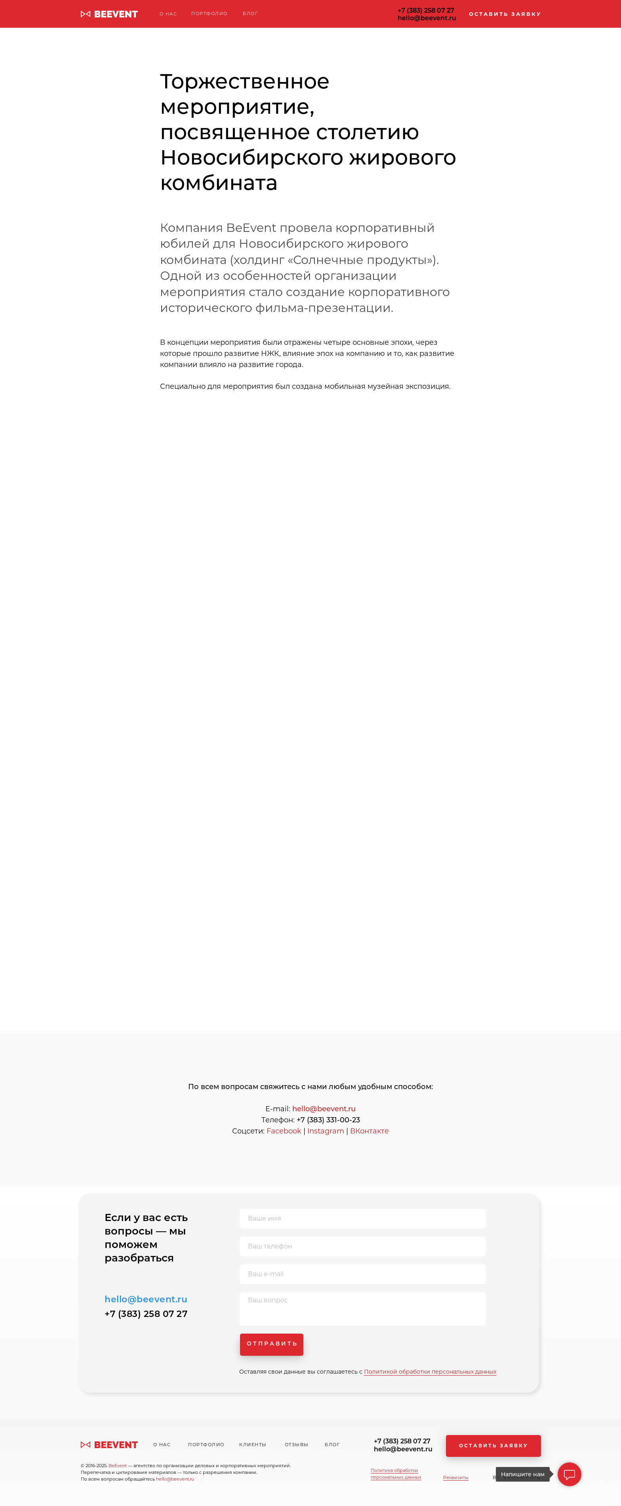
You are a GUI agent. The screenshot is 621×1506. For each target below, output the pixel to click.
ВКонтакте (369, 1131)
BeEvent (118, 1465)
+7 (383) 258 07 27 (426, 10)
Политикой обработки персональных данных (430, 1371)
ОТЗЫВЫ (297, 1444)
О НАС (168, 14)
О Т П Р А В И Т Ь (272, 1343)
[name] (363, 1219)
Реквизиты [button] (456, 1477)
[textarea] (363, 1309)
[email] (363, 1274)
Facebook (284, 1131)
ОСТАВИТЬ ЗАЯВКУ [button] (505, 14)
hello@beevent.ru (427, 18)
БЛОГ (250, 13)
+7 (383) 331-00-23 (328, 1120)
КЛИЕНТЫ (253, 1444)
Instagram (325, 1131)
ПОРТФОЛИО (209, 13)
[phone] (363, 1246)
